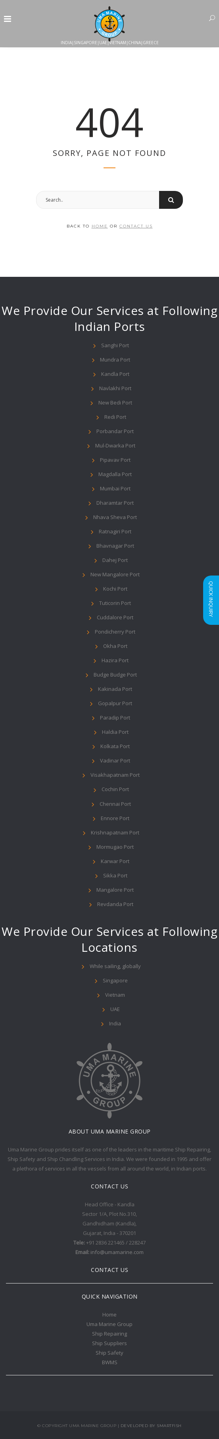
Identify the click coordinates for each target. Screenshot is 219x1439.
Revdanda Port (115, 904)
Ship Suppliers (109, 1343)
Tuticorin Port (115, 603)
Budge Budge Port (115, 674)
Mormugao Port (115, 846)
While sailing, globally (115, 966)
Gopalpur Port (115, 703)
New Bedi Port (115, 402)
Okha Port (115, 645)
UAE (115, 1009)
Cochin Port (115, 789)
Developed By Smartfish (151, 1425)
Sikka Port (115, 875)
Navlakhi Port (115, 388)
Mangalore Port (115, 889)
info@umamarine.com (117, 1252)
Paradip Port (115, 717)
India (115, 1023)
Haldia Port (115, 731)
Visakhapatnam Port (115, 774)
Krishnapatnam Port (115, 832)
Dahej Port (115, 560)
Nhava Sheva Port (115, 517)
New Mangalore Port (115, 574)
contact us (136, 226)
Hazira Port (115, 660)
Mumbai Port (115, 488)
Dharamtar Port (115, 502)
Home (109, 1314)
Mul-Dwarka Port (115, 445)
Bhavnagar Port (115, 545)
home (100, 226)
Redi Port (115, 416)
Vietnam (115, 994)
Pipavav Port (115, 459)
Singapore (115, 980)
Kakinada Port (115, 688)
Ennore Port (115, 818)
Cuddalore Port (115, 617)
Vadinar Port (115, 760)
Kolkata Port (115, 746)
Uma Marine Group (109, 1324)
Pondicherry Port (115, 631)
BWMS (109, 1362)
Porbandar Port (115, 431)
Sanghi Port (115, 345)
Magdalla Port (115, 474)
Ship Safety (109, 1352)
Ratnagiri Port (115, 531)
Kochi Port (115, 588)
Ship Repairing (109, 1333)
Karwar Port (115, 861)
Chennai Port (115, 803)
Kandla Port (115, 373)
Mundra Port (115, 359)
